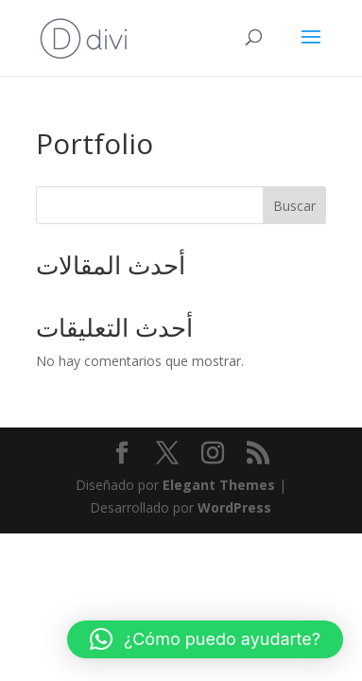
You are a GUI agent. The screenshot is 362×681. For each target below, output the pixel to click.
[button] (205, 639)
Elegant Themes (219, 485)
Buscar (294, 206)
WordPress (234, 507)
